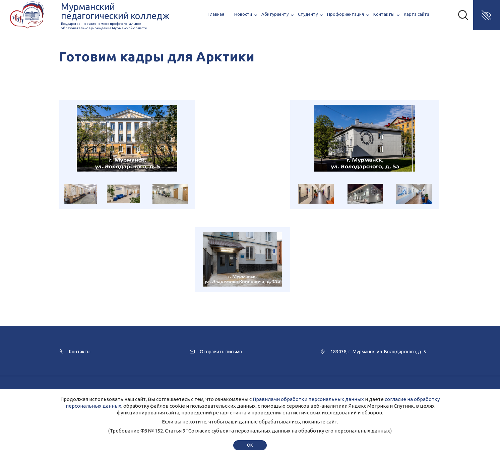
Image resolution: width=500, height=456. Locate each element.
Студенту (308, 14)
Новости (243, 14)
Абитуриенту (275, 14)
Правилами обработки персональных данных (308, 399)
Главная (216, 14)
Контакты (383, 14)
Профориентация (345, 14)
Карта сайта (416, 14)
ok (250, 445)
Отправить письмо (221, 351)
